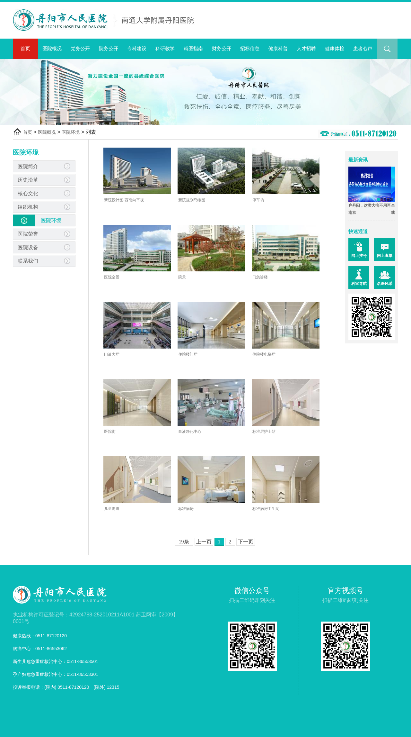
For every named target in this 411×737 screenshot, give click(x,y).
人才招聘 (306, 48)
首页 (25, 48)
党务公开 (80, 48)
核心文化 (28, 193)
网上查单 (384, 255)
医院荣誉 (28, 234)
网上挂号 (359, 255)
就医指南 (193, 48)
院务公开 (108, 48)
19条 (184, 541)
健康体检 (334, 48)
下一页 (245, 541)
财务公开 (221, 48)
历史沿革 (28, 180)
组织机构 (28, 207)
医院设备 (28, 247)
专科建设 (136, 48)
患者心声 (362, 48)
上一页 (204, 541)
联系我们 (28, 261)
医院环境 (71, 132)
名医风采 (384, 283)
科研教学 (165, 48)
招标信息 (249, 48)
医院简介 (28, 166)
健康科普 (278, 48)
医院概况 (52, 48)
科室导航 (359, 283)
